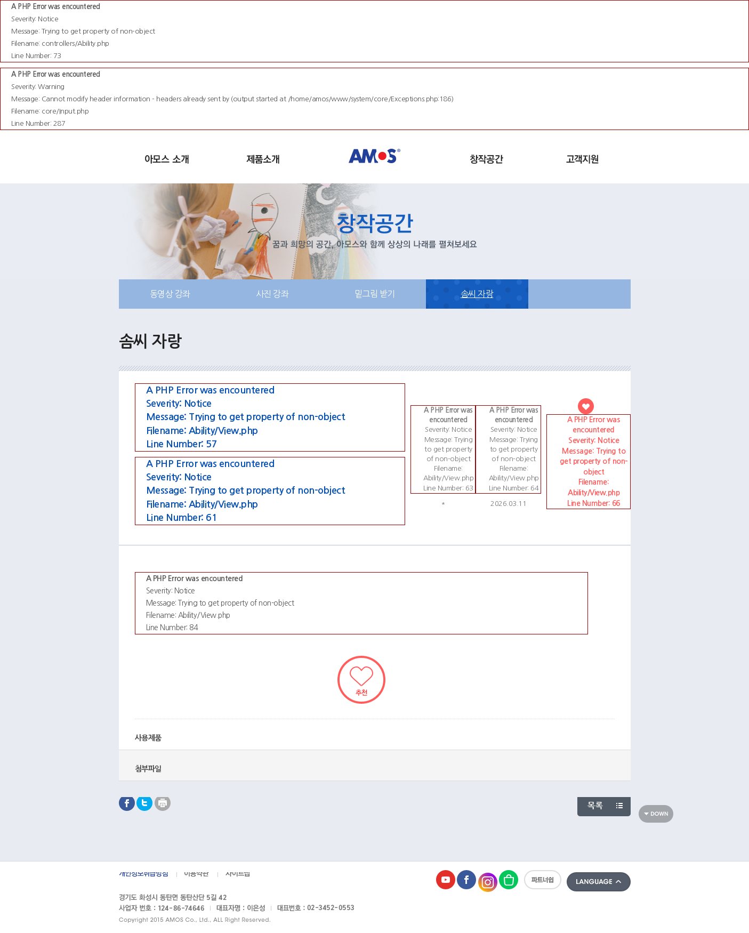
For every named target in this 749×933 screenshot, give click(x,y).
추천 (361, 680)
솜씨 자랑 (477, 293)
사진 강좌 (272, 293)
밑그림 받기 (375, 293)
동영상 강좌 (170, 293)
